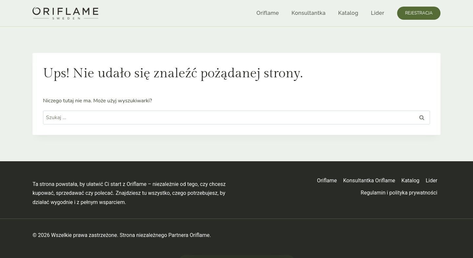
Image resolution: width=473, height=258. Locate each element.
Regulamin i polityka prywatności (399, 193)
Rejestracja (419, 13)
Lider (377, 13)
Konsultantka (309, 13)
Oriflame (268, 13)
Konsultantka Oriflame (369, 180)
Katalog (348, 13)
